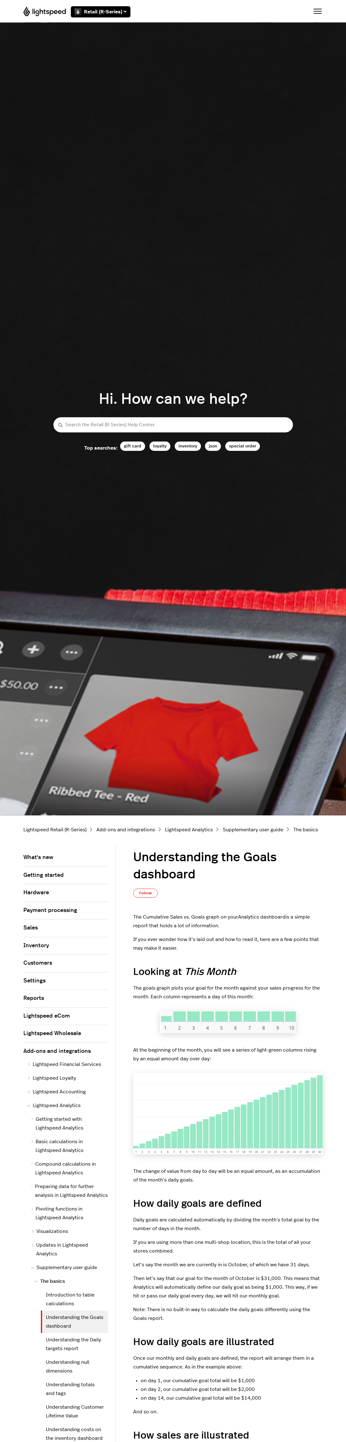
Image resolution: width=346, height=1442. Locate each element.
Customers (37, 963)
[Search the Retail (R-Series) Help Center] (173, 424)
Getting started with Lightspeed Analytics (57, 1123)
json (213, 446)
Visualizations (49, 1231)
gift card (132, 446)
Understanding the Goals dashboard (74, 1322)
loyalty (160, 446)
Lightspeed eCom (46, 1016)
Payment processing (50, 910)
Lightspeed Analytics (189, 829)
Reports (33, 998)
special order (242, 446)
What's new (38, 857)
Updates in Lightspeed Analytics (59, 1249)
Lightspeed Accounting (56, 1091)
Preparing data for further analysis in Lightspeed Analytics (69, 1191)
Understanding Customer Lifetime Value (75, 1411)
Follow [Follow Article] (145, 893)
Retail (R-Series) (101, 11)
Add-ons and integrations (125, 829)
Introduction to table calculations (70, 1299)
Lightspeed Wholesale (52, 1033)
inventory (187, 446)
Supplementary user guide (253, 829)
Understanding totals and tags (70, 1389)
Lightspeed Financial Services (64, 1064)
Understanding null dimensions (67, 1366)
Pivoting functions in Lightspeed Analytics (57, 1213)
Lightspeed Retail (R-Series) (54, 829)
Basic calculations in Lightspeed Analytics (57, 1146)
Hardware (36, 892)
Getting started (43, 875)
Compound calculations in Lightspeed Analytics (63, 1168)
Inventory (36, 945)
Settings (34, 981)
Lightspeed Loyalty (51, 1078)
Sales (30, 928)
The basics (305, 829)
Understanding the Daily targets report (73, 1344)
